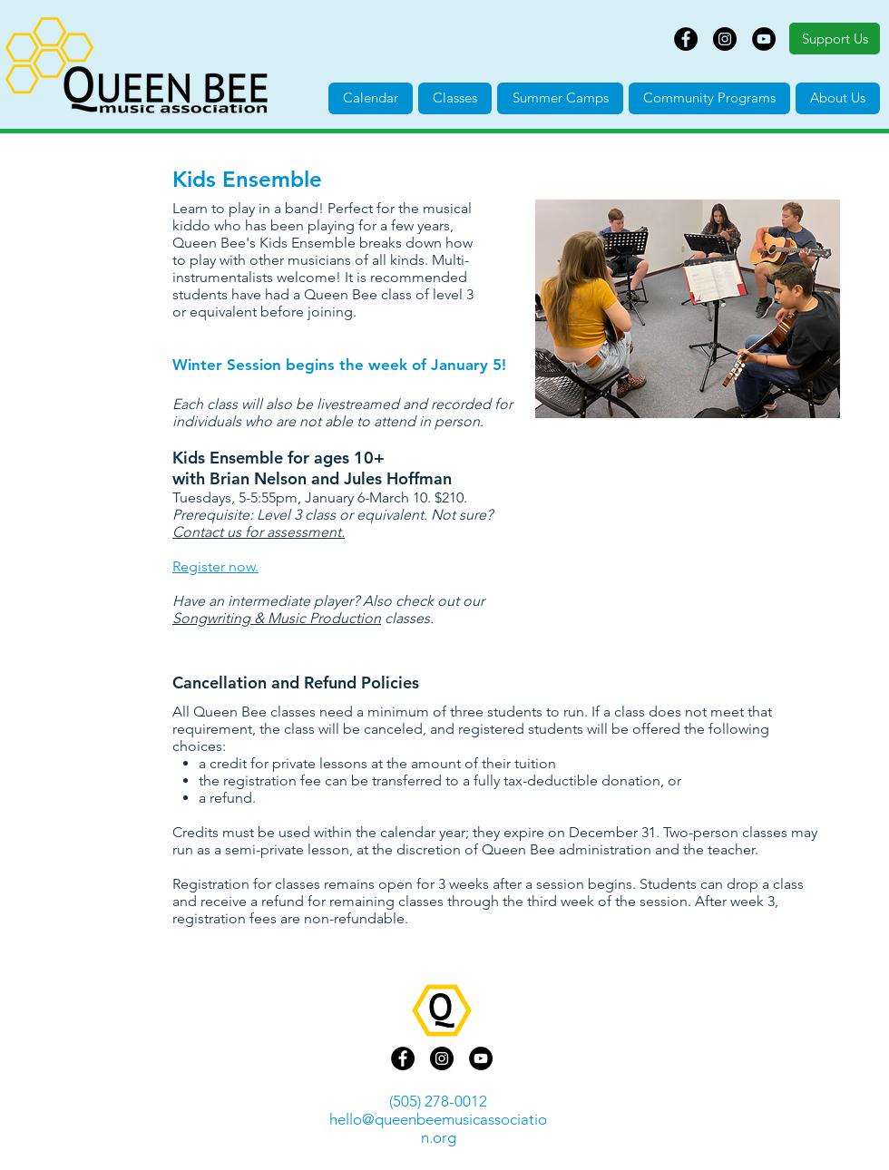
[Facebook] (686, 39)
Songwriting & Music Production (276, 618)
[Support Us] (834, 38)
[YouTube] (764, 39)
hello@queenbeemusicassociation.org (438, 1128)
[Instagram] (725, 39)
